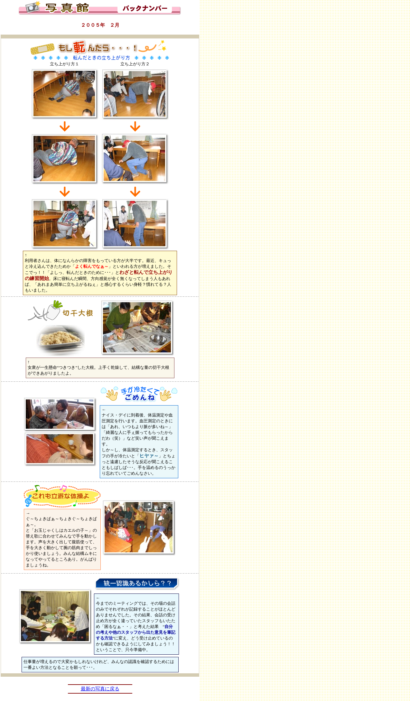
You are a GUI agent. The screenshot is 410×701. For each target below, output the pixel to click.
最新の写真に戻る (100, 688)
